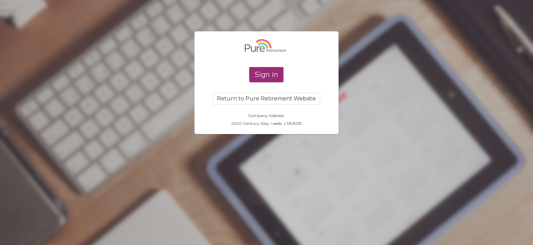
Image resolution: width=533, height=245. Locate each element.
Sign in (266, 74)
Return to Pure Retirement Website (266, 98)
